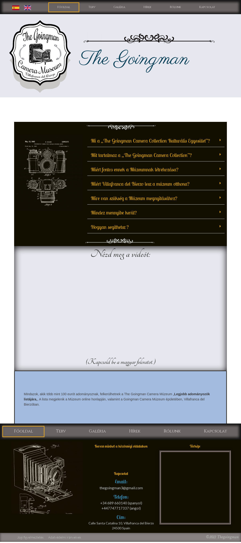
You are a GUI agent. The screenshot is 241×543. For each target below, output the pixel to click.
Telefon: (121, 498)
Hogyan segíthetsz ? (110, 227)
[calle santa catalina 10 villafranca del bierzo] (195, 488)
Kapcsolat (207, 7)
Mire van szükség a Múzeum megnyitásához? (134, 198)
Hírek (147, 7)
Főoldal (64, 7)
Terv (92, 7)
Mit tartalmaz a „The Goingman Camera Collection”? (141, 155)
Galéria (119, 7)
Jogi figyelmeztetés (30, 538)
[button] (156, 141)
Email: (121, 483)
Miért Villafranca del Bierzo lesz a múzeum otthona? (140, 184)
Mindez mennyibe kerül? (114, 213)
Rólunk (175, 7)
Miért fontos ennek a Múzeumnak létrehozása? (134, 170)
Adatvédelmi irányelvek (64, 538)
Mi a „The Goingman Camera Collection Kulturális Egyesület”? (150, 141)
